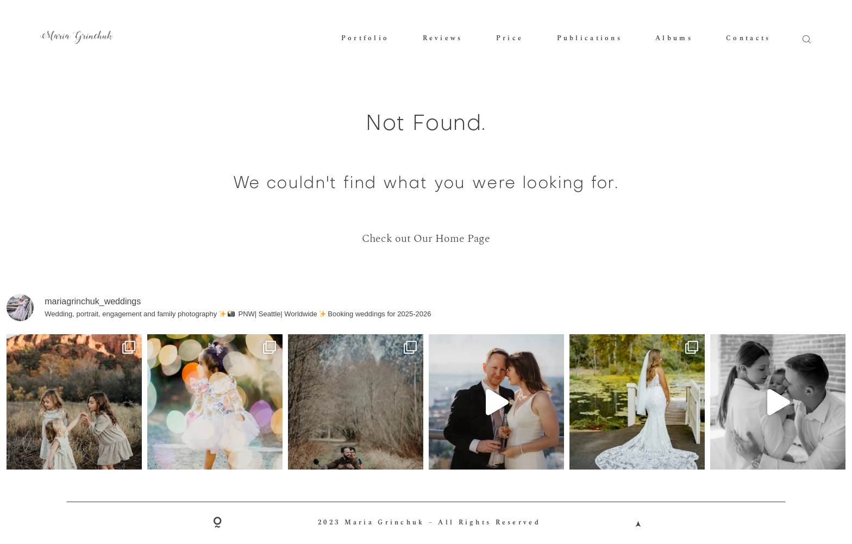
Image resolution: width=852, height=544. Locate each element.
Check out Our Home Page (426, 238)
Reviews (443, 38)
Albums (674, 38)
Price (509, 38)
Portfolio (365, 38)
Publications (589, 38)
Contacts (748, 38)
